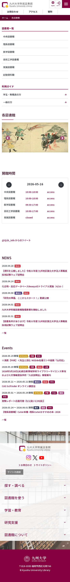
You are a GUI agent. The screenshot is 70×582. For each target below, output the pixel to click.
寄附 (50, 11)
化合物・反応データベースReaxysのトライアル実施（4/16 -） (33, 286)
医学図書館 (8, 51)
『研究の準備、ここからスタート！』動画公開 (25, 298)
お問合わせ (12, 11)
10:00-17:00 (32, 211)
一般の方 (7, 102)
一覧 (4, 332)
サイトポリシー (43, 465)
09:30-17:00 (32, 204)
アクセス (33, 11)
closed (29, 217)
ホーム (5, 17)
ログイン (58, 5)
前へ (8, 138)
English (53, 5)
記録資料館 (8, 74)
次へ (62, 138)
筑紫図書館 (8, 67)
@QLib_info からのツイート (16, 240)
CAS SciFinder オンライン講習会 (18, 386)
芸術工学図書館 (11, 59)
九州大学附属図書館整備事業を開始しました (24, 309)
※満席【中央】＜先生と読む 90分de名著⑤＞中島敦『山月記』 (34, 360)
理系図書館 (8, 44)
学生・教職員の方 (12, 94)
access (50, 192)
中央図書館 (8, 36)
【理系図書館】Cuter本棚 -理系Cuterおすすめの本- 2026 (31, 412)
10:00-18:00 (32, 192)
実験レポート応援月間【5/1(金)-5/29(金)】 (23, 401)
